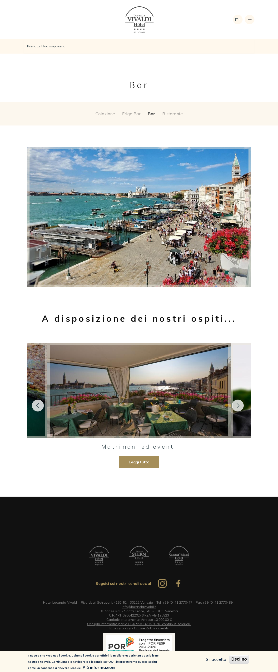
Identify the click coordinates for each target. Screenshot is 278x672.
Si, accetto (216, 659)
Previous (38, 405)
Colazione (105, 113)
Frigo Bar (131, 113)
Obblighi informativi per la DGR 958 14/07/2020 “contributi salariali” (139, 624)
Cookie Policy (144, 628)
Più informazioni (99, 667)
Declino (239, 659)
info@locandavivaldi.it (139, 607)
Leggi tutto (139, 462)
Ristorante (172, 113)
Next (238, 405)
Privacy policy (120, 628)
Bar (151, 113)
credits (163, 628)
